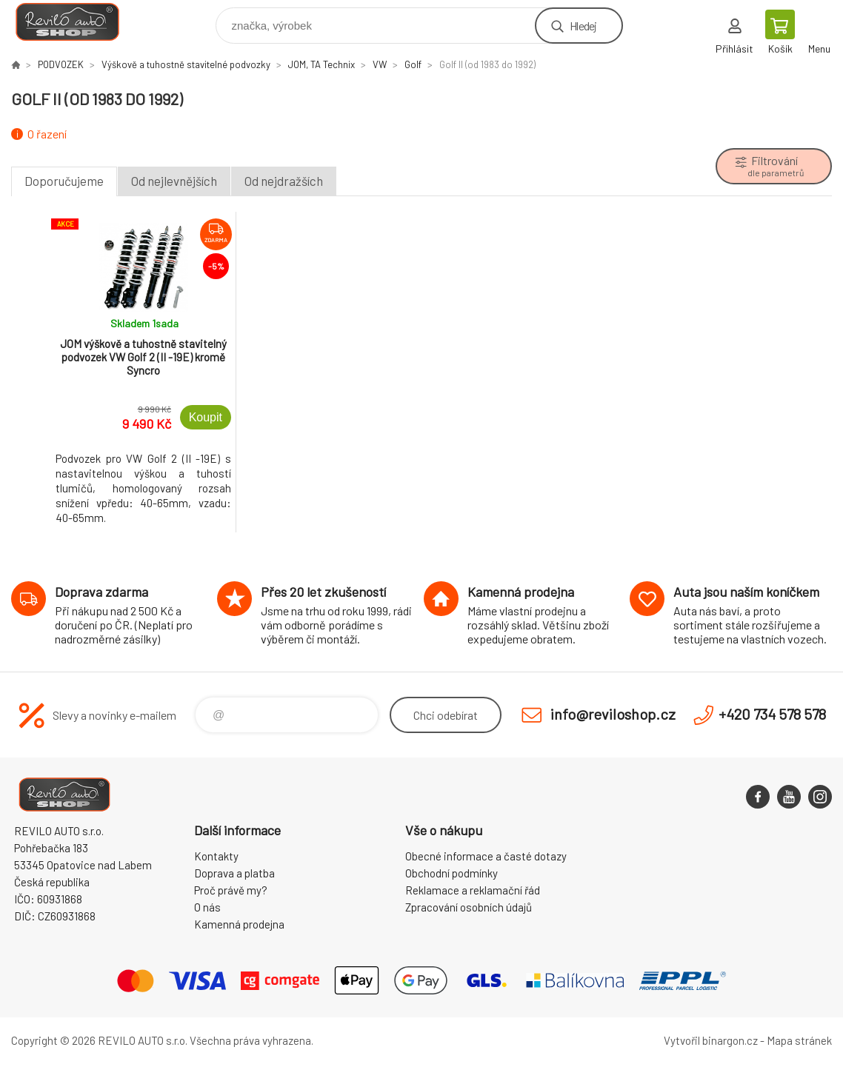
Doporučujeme (64, 180)
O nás (207, 907)
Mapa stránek (799, 1040)
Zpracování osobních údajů (468, 907)
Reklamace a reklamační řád (472, 890)
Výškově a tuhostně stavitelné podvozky (185, 64)
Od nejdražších (283, 180)
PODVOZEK (61, 64)
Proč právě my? (230, 890)
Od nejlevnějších (174, 180)
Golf (413, 64)
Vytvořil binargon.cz (711, 1040)
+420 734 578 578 (772, 714)
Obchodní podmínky (451, 873)
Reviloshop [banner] (76, 22)
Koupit (205, 417)
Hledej (583, 26)
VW (380, 64)
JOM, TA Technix (321, 64)
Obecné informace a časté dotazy (486, 856)
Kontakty (216, 856)
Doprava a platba (234, 873)
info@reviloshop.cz (613, 714)
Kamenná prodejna (239, 924)
